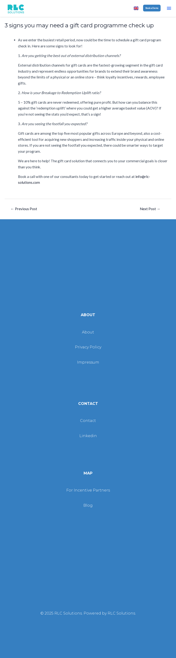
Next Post (150, 209)
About (88, 332)
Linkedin (88, 436)
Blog (88, 505)
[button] (168, 8)
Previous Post (24, 209)
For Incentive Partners (88, 490)
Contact (88, 420)
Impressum (88, 362)
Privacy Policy (88, 347)
